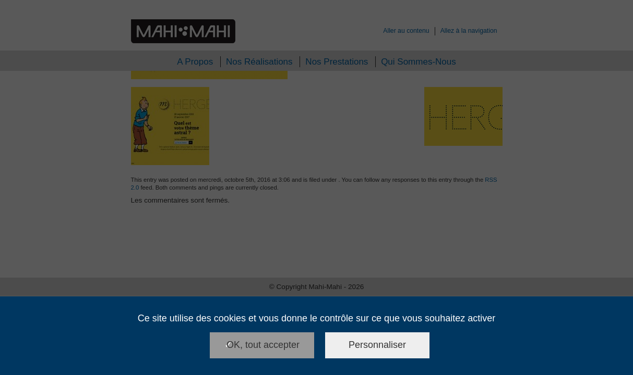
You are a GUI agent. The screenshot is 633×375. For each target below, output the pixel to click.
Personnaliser (377, 345)
